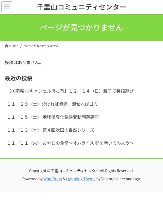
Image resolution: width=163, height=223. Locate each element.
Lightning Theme (80, 178)
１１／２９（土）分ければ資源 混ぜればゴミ (52, 104)
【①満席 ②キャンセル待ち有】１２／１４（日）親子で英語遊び (70, 91)
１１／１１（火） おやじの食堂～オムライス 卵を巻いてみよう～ (70, 143)
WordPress (52, 178)
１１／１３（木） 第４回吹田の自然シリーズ (50, 130)
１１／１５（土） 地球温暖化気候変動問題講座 (53, 117)
